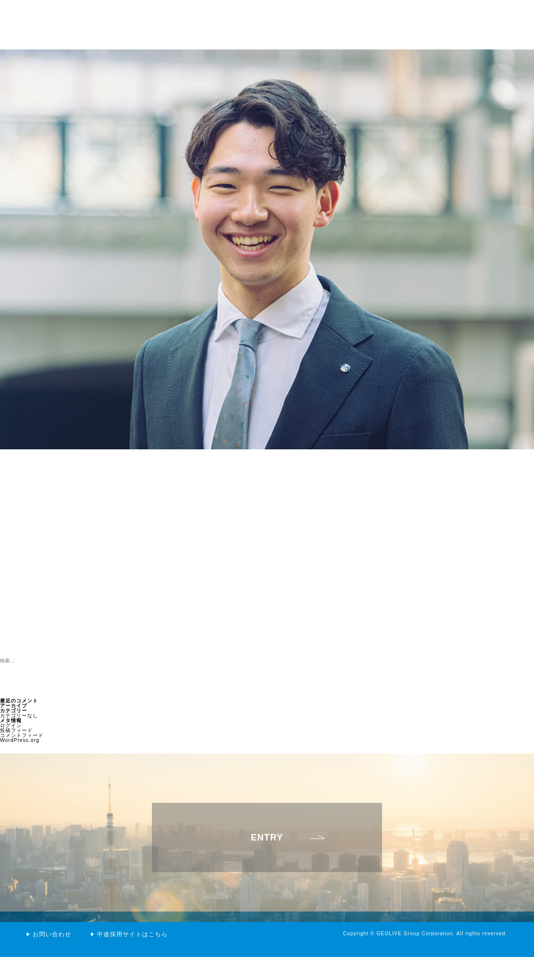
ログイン (11, 725)
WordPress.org (20, 740)
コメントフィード (22, 735)
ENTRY (267, 851)
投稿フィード (16, 730)
